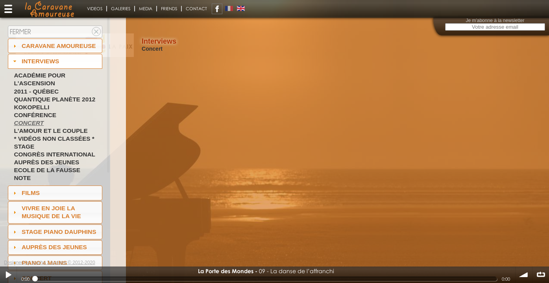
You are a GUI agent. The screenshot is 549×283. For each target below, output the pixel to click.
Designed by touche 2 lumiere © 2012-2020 (49, 262)
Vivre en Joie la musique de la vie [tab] (46, 212)
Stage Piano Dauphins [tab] (53, 231)
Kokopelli (31, 107)
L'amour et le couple (51, 130)
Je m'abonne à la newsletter (495, 20)
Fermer (20, 31)
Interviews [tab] (35, 61)
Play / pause (8, 274)
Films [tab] (25, 192)
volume (524, 274)
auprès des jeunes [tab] (49, 247)
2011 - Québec (36, 91)
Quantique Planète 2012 (54, 99)
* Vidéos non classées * (54, 138)
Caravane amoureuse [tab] (53, 45)
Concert (29, 122)
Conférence (35, 115)
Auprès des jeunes (46, 162)
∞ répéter (540, 274)
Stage (24, 146)
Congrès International (54, 154)
